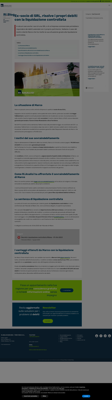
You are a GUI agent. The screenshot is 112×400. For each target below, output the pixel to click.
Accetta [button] (86, 396)
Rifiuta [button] (44, 396)
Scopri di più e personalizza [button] (30, 396)
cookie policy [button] (61, 388)
